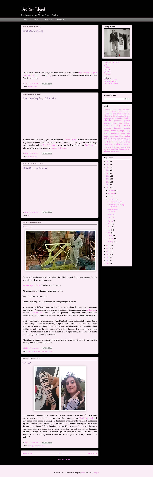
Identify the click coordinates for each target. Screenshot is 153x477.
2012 (108, 257)
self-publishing (125, 140)
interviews (31, 156)
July (109, 224)
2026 (108, 161)
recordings (116, 138)
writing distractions (47, 351)
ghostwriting (117, 120)
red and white (125, 138)
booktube (127, 112)
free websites (84, 73)
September (112, 199)
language (107, 128)
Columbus (37, 75)
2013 (108, 254)
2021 (108, 176)
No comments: (34, 83)
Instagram (107, 71)
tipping (48, 75)
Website (36, 19)
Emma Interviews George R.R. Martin (39, 98)
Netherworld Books (110, 81)
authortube (107, 112)
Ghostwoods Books (110, 80)
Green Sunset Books (111, 83)
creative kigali (107, 118)
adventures (107, 110)
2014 (108, 251)
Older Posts (92, 453)
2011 (108, 260)
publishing (119, 136)
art (120, 110)
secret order (116, 140)
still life (122, 142)
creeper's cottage (117, 118)
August (110, 221)
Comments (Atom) (64, 459)
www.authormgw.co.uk (111, 62)
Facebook (107, 68)
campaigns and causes (34, 351)
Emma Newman (71, 140)
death (30, 75)
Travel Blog (107, 75)
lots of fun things (36, 313)
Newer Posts (27, 453)
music (29, 215)
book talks (117, 112)
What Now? (27, 227)
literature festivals (122, 128)
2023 (108, 170)
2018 (108, 185)
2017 (108, 188)
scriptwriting (107, 140)
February (111, 239)
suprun (83, 473)
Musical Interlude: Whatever (35, 168)
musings (120, 131)
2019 (108, 182)
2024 (108, 167)
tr (114, 144)
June (110, 227)
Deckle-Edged (33, 9)
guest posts (117, 123)
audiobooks (126, 110)
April (109, 233)
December (111, 190)
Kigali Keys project (87, 418)
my (125, 131)
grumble (107, 123)
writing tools (126, 149)
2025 (108, 164)
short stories (109, 142)
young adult (115, 151)
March (110, 236)
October (111, 196)
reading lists (108, 138)
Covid (128, 116)
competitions (121, 116)
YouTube (107, 69)
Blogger (96, 473)
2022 (108, 173)
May (109, 230)
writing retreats (108, 149)
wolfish (125, 145)
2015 (108, 248)
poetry (106, 136)
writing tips (117, 149)
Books (26, 19)
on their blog (91, 310)
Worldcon (89, 145)
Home (60, 453)
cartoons (126, 114)
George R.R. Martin (59, 148)
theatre (111, 145)
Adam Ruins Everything (33, 30)
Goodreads (107, 73)
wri (129, 144)
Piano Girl (27, 363)
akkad (115, 110)
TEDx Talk (48, 19)
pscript (112, 136)
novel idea (125, 134)
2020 (108, 179)
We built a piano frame (32, 285)
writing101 (107, 151)
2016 (108, 245)
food (128, 118)
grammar (30, 87)
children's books (109, 116)
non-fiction (115, 134)
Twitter (106, 66)
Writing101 (61, 19)
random (127, 136)
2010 (108, 263)
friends (107, 120)
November (111, 193)
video (35, 87)
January (111, 242)
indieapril (127, 123)
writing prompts (125, 147)
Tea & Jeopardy (49, 145)
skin (117, 142)
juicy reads (123, 125)
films (125, 118)
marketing (107, 131)
